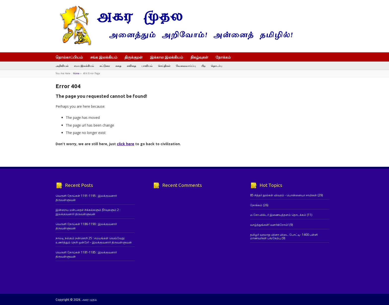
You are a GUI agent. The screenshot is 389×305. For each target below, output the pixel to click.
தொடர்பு (216, 66)
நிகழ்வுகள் (199, 57)
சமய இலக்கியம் (84, 66)
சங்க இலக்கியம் (103, 57)
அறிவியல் (62, 66)
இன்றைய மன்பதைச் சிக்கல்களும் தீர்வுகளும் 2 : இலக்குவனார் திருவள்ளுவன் (88, 212)
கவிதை (131, 66)
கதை (118, 66)
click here (125, 143)
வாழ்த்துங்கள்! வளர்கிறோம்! (269, 225)
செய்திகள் (164, 66)
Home (76, 73)
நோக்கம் (225, 58)
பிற (203, 66)
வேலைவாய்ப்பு (186, 66)
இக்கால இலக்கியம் (166, 57)
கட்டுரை (104, 66)
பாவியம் (147, 66)
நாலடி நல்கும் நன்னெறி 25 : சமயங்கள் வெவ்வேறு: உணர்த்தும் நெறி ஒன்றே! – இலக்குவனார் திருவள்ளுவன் (94, 240)
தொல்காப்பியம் (69, 57)
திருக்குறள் (134, 57)
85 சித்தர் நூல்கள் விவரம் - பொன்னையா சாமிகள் (283, 195)
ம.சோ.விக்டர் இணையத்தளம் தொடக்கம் (278, 215)
